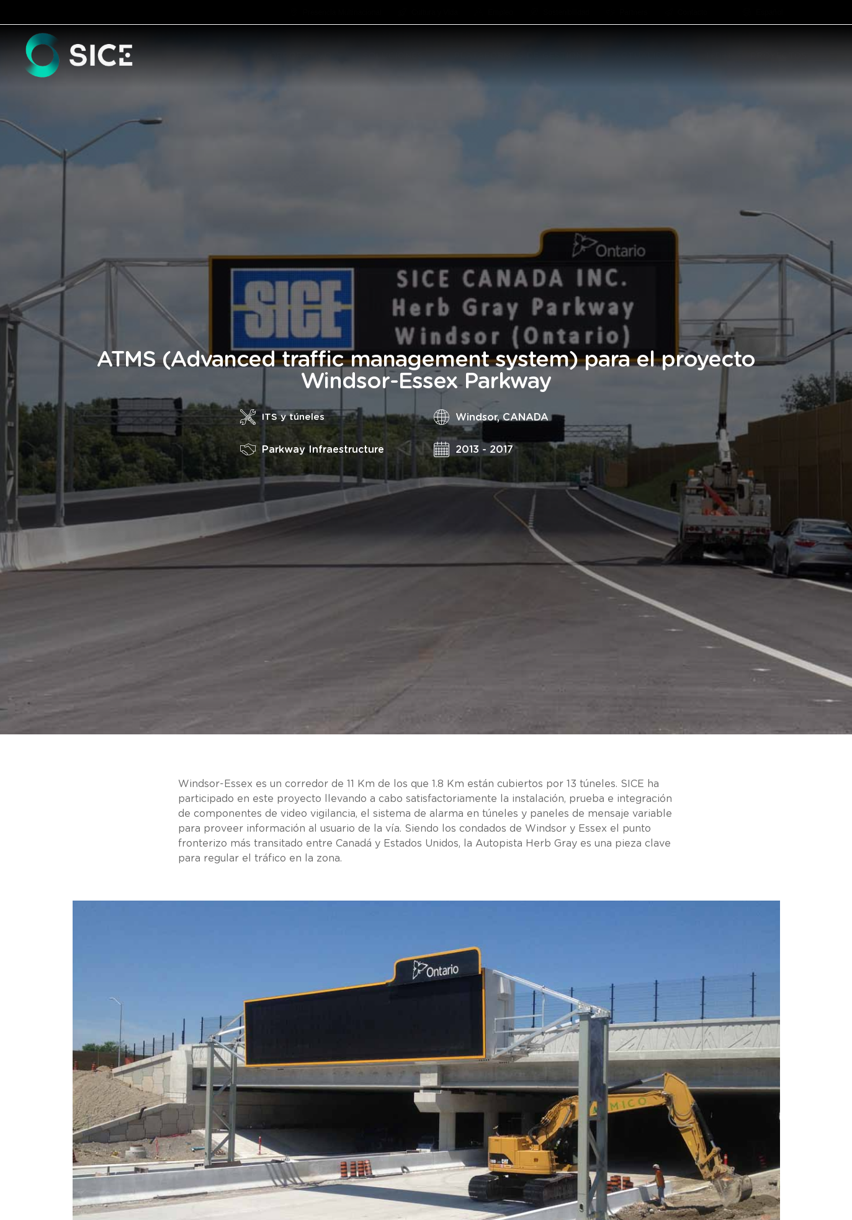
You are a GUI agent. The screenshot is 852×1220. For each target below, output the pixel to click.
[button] (339, 56)
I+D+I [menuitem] (719, 56)
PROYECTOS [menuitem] (779, 56)
